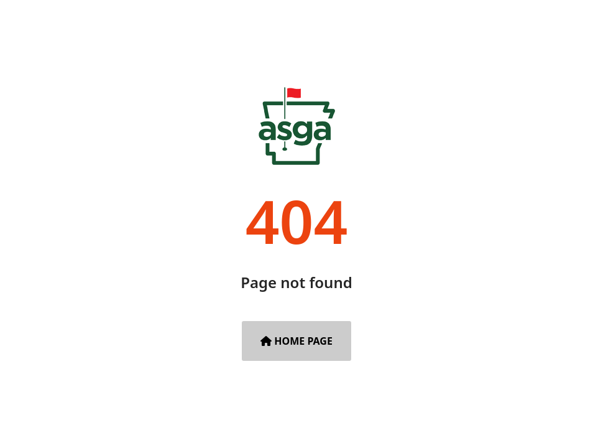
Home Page (296, 341)
